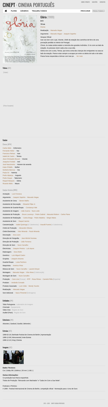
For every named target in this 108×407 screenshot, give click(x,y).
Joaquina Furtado (9, 162)
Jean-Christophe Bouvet (11, 159)
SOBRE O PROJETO (85, 2)
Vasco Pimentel (20, 293)
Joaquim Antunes (17, 259)
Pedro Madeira (39, 218)
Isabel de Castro (8, 156)
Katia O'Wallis (8, 167)
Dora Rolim (18, 252)
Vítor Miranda (22, 231)
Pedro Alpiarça (8, 175)
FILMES (14, 11)
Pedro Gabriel (40, 214)
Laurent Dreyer (34, 269)
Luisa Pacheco (21, 262)
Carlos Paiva (65, 214)
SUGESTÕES (94, 2)
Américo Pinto (18, 265)
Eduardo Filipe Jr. (29, 204)
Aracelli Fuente (45, 225)
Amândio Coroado (17, 283)
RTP (28, 279)
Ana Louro (16, 235)
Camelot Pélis (48, 279)
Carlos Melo (7, 148)
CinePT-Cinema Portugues (57, 403)
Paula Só (6, 173)
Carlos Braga (28, 218)
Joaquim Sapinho (70, 34)
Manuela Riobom (53, 214)
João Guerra (25, 211)
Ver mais (79, 56)
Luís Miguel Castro (18, 255)
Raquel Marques (9, 181)
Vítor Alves (30, 272)
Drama (42, 27)
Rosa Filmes (36, 279)
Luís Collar (23, 286)
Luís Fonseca (17, 194)
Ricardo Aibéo (8, 183)
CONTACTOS (102, 2)
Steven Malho (24, 201)
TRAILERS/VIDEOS (39, 11)
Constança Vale (31, 207)
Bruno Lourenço (28, 214)
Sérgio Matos (51, 218)
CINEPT (28, 4)
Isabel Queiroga (21, 225)
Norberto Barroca (9, 170)
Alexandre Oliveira (25, 228)
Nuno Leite (36, 211)
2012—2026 (46, 403)
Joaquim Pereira (19, 248)
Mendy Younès (34, 286)
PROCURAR (85, 11)
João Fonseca (26, 242)
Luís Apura (30, 248)
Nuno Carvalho (23, 245)
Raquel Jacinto (24, 221)
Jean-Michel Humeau (29, 238)
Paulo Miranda (34, 231)
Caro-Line (15, 279)
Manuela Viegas (56, 30)
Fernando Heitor (8, 151)
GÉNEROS (24, 11)
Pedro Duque (7, 178)
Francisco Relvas (9, 153)
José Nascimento (9, 164)
